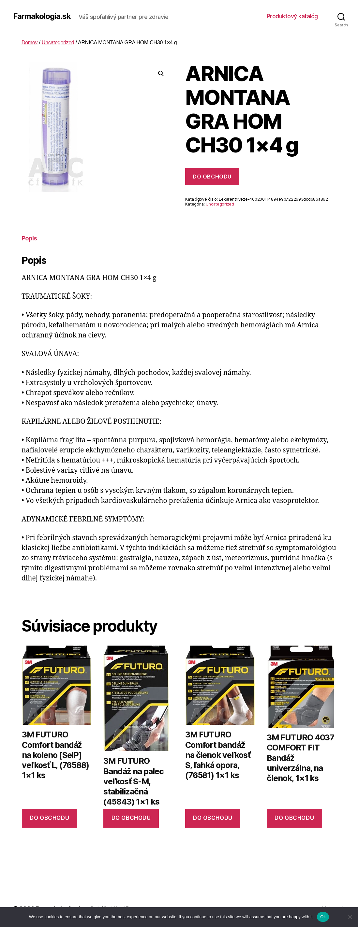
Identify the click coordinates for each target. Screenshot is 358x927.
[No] (350, 917)
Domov (29, 42)
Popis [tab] (29, 238)
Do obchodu (212, 176)
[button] (161, 73)
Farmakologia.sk (42, 16)
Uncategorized (58, 42)
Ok (323, 916)
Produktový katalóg (292, 16)
